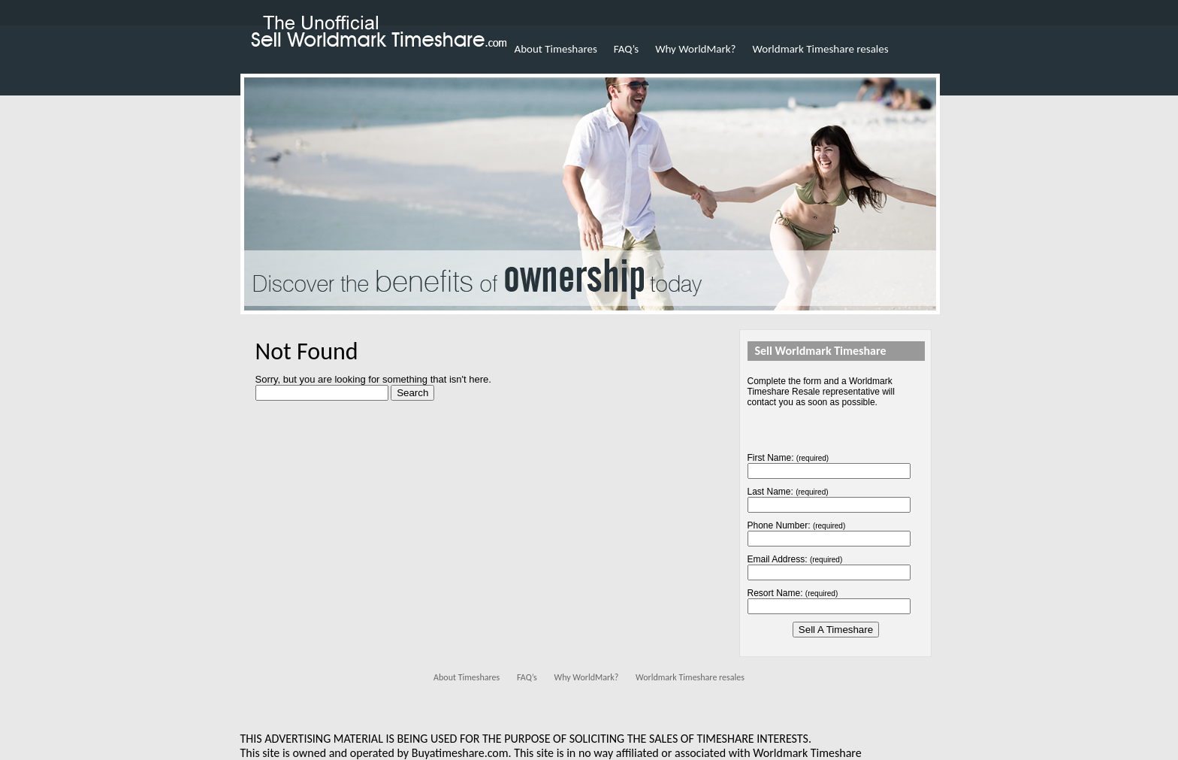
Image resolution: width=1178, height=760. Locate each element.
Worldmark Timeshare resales (821, 49)
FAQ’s (626, 49)
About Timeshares (556, 49)
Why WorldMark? (695, 49)
